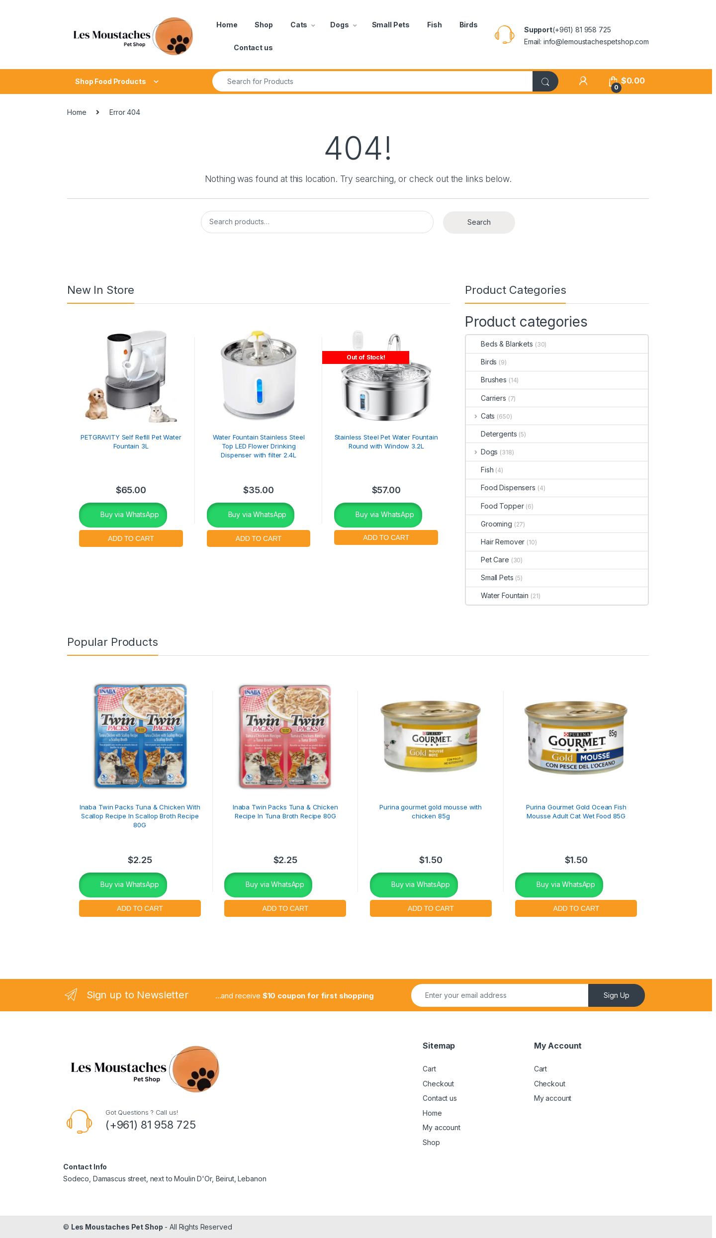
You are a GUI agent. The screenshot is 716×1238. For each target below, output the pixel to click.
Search (479, 222)
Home (226, 24)
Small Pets (391, 24)
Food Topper (495, 506)
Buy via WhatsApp (128, 514)
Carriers (486, 398)
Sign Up (616, 995)
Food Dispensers (501, 487)
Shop (263, 24)
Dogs (339, 24)
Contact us (253, 47)
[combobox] (372, 81)
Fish (434, 24)
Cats (298, 24)
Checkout (438, 1083)
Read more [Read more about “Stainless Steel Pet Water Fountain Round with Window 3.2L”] (386, 536)
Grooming (489, 524)
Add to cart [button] (131, 537)
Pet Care (487, 559)
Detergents (491, 434)
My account (441, 1127)
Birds (468, 24)
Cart (429, 1068)
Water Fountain (497, 595)
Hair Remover (495, 541)
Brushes (486, 379)
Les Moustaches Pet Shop (117, 1227)
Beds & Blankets (499, 344)
